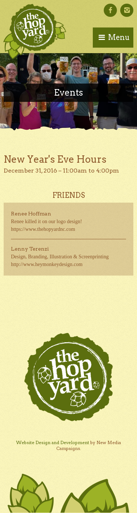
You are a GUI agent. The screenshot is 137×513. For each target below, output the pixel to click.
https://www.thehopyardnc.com (43, 229)
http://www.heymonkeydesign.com (47, 264)
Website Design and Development (52, 442)
